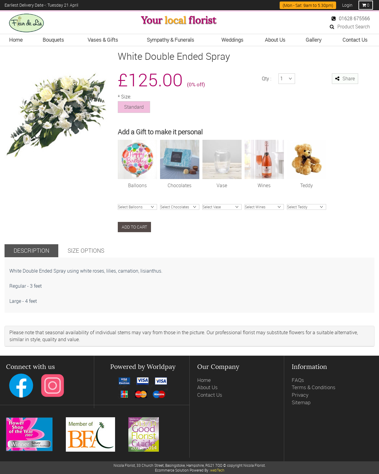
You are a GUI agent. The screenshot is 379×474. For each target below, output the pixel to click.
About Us (207, 387)
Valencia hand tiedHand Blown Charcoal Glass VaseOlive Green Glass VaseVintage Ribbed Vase (222, 207)
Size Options (86, 250)
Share (345, 78)
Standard (134, 107)
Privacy (300, 394)
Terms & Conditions (314, 387)
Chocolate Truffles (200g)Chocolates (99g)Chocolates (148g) (179, 207)
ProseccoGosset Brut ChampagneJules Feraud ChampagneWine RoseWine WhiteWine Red (264, 207)
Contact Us (209, 394)
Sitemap (301, 402)
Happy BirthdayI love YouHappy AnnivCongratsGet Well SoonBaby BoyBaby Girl (137, 207)
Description (31, 250)
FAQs (298, 379)
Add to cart (134, 227)
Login (347, 5)
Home (204, 379)
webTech (217, 470)
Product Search (350, 26)
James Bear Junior (306, 207)
